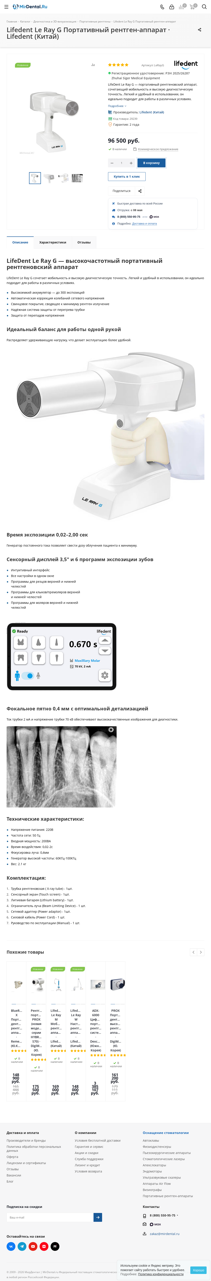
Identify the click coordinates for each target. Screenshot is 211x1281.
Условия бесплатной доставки (98, 1088)
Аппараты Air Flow (157, 1131)
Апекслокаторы (154, 1113)
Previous (193, 952)
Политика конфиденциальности (161, 1274)
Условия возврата (88, 1119)
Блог (10, 1129)
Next (200, 952)
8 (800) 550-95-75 (128, 216)
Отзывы (13, 1117)
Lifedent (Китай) (151, 112)
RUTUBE (55, 1194)
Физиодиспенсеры (157, 1094)
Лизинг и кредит (87, 1113)
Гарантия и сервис (89, 1094)
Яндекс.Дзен (44, 1194)
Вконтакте (11, 1194)
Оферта (12, 1104)
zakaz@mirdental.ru (165, 1182)
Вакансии (14, 1123)
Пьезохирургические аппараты (167, 1101)
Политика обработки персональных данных (34, 1096)
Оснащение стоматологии (166, 1080)
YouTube (33, 1194)
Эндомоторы (152, 1119)
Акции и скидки (86, 1101)
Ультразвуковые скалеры (162, 1125)
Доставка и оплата (144, 223)
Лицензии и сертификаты (26, 1111)
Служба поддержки (89, 1107)
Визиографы (152, 1137)
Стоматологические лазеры (164, 1107)
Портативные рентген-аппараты (168, 1144)
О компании (85, 1080)
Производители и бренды (26, 1088)
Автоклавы (151, 1088)
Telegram (22, 1194)
